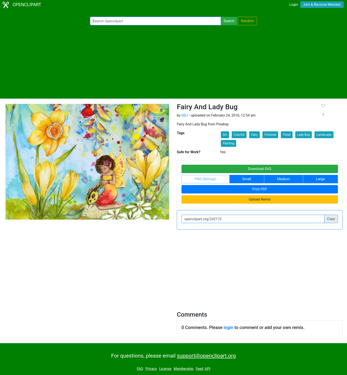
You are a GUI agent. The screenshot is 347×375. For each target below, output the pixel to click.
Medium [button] (283, 179)
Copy (331, 219)
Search (229, 21)
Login (293, 4)
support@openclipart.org (206, 356)
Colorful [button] (239, 134)
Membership (183, 369)
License (165, 369)
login (228, 327)
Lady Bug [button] (303, 134)
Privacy (151, 369)
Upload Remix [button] (259, 199)
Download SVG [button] (260, 169)
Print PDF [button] (259, 189)
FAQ (140, 369)
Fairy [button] (254, 134)
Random (247, 21)
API (207, 369)
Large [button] (320, 179)
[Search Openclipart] (155, 21)
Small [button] (246, 179)
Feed (199, 369)
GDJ (184, 115)
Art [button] (225, 134)
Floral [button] (287, 134)
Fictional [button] (270, 134)
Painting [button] (228, 143)
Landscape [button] (324, 134)
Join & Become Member (322, 4)
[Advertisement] (173, 62)
